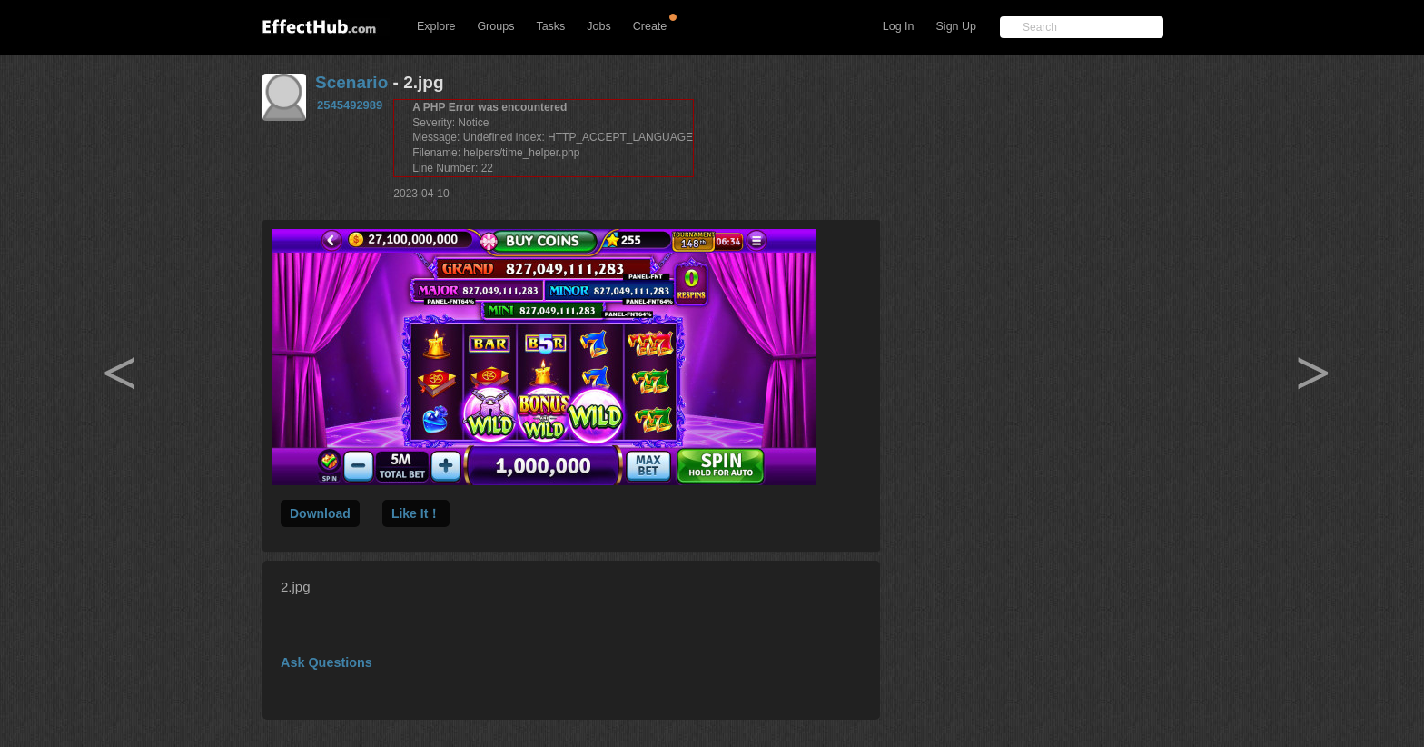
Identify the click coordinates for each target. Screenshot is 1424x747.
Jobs (598, 26)
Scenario (351, 82)
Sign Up (956, 26)
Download (320, 513)
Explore (436, 26)
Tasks (550, 26)
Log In (899, 26)
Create (650, 26)
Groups (495, 26)
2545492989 (349, 105)
